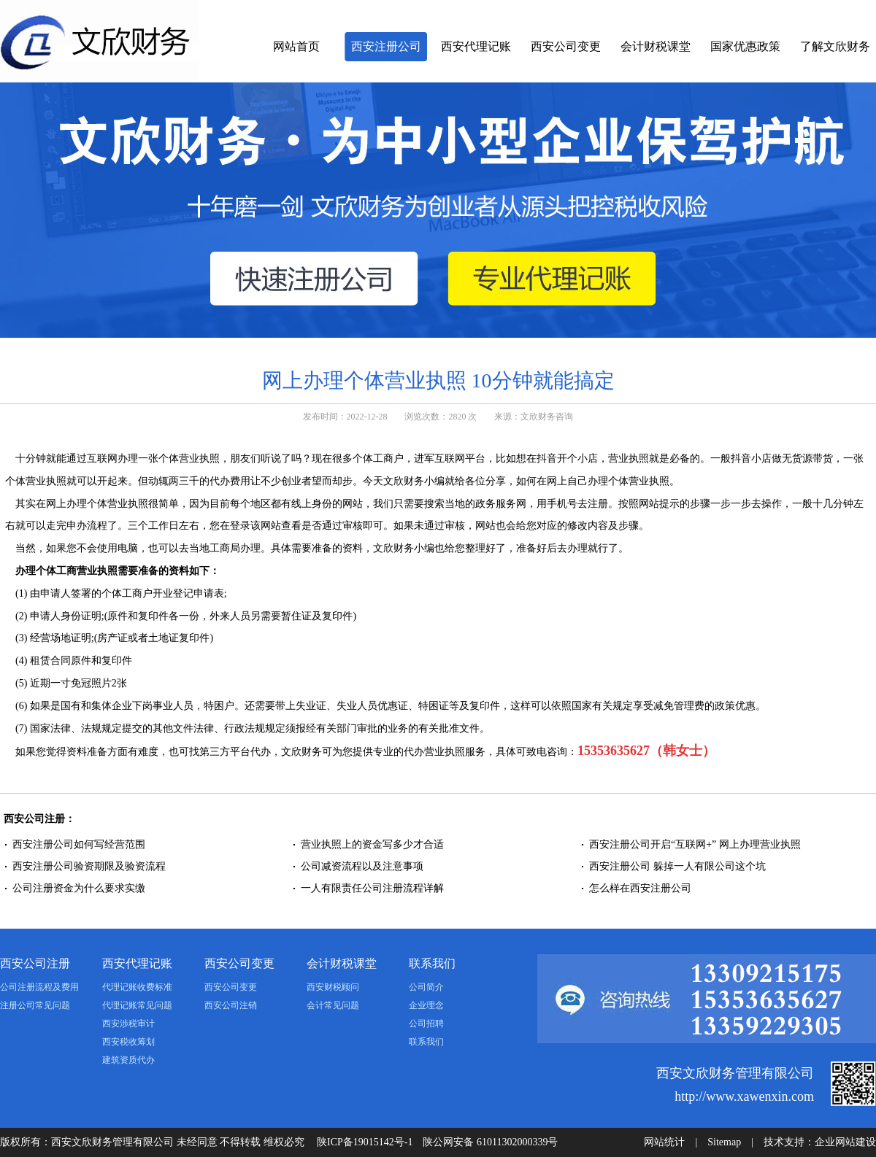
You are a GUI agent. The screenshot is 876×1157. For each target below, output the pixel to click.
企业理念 (426, 1005)
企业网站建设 (845, 1142)
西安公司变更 (566, 46)
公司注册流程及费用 (39, 987)
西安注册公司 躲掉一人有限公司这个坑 (677, 866)
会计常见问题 (333, 1005)
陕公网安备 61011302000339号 (490, 1142)
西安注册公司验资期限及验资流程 (89, 866)
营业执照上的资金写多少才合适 (372, 844)
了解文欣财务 (835, 46)
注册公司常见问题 (35, 1005)
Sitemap (724, 1142)
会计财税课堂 (655, 46)
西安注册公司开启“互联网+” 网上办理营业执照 (695, 844)
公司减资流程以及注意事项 (362, 866)
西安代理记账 (476, 46)
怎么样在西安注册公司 (640, 888)
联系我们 (432, 963)
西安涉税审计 (128, 1023)
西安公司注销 (230, 1005)
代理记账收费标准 (137, 987)
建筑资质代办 (128, 1060)
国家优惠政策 (745, 46)
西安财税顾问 (333, 987)
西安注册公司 (386, 46)
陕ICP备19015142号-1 (364, 1142)
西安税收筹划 (128, 1042)
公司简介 (426, 987)
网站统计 (664, 1142)
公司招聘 (426, 1023)
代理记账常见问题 (137, 1005)
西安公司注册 (35, 963)
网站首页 (296, 46)
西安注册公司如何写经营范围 (78, 844)
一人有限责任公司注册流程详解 (372, 888)
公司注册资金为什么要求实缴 (78, 888)
